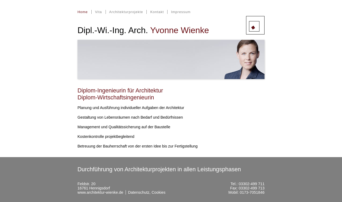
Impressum (181, 12)
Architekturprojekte (126, 12)
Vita (98, 12)
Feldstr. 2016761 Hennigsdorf (93, 186)
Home (82, 12)
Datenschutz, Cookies (146, 192)
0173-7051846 (252, 192)
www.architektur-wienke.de (100, 192)
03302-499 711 (252, 184)
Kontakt (157, 12)
